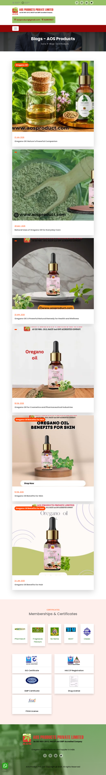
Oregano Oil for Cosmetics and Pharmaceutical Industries (44, 407)
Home (43, 44)
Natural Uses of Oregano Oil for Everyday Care (38, 230)
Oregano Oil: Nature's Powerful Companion (36, 141)
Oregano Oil (22, 65)
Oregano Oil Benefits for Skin (30, 419)
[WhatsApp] (5, 766)
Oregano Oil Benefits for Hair (30, 508)
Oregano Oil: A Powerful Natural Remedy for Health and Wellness (47, 318)
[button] (15, 28)
